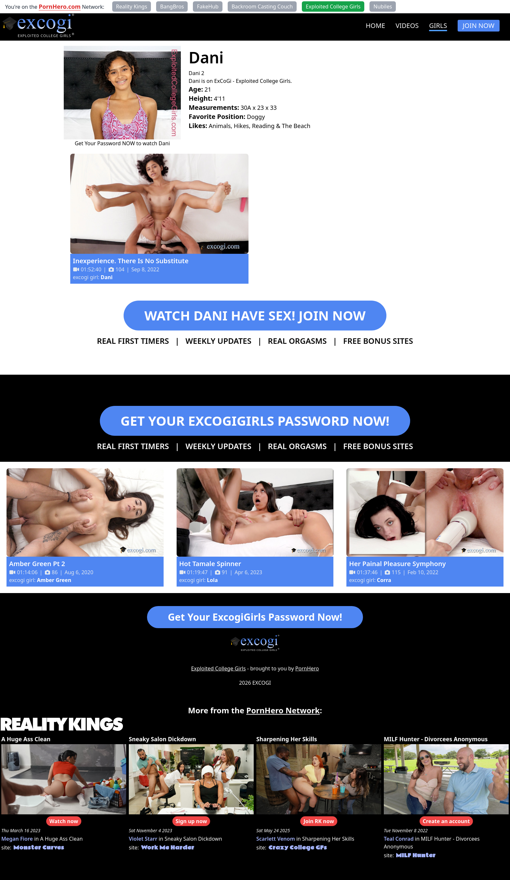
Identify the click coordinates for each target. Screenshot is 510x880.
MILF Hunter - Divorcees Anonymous (436, 739)
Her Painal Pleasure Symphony (397, 563)
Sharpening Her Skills (286, 739)
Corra (384, 580)
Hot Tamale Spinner (210, 563)
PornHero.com (60, 6)
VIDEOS (407, 25)
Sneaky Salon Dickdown (162, 739)
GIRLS (438, 25)
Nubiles (382, 6)
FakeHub (207, 6)
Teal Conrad (399, 838)
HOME (375, 25)
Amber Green (54, 580)
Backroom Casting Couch (262, 6)
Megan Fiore (17, 838)
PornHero (307, 668)
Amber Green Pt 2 (37, 563)
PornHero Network (283, 710)
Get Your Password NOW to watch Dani (122, 143)
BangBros (172, 6)
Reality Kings (131, 6)
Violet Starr (143, 838)
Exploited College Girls (218, 668)
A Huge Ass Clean (25, 739)
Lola (212, 580)
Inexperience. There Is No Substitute (131, 260)
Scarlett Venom (275, 838)
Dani (107, 277)
